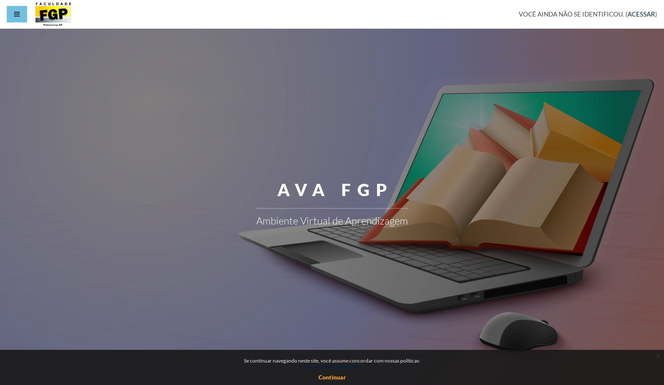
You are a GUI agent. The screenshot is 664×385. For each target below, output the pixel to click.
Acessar (641, 14)
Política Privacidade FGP (332, 366)
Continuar (332, 377)
